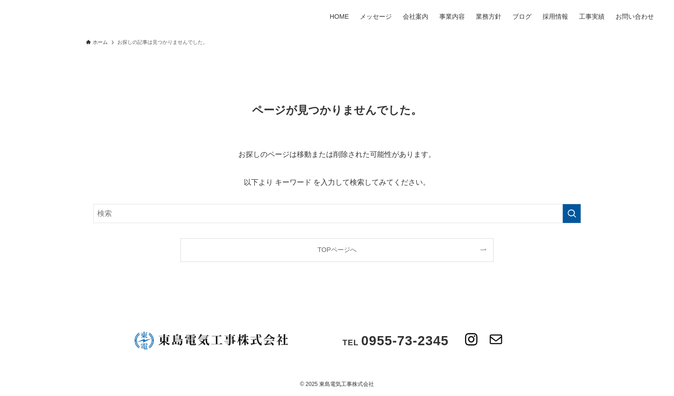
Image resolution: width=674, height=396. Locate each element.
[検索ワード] (337, 213)
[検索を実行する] (572, 213)
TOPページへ (336, 249)
